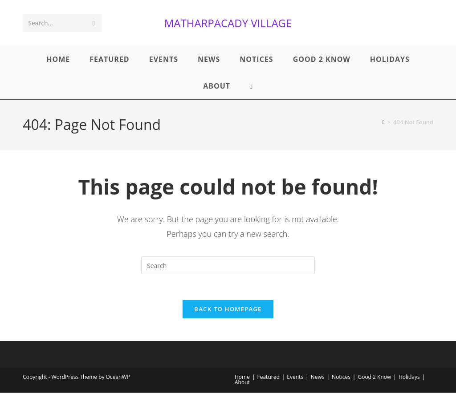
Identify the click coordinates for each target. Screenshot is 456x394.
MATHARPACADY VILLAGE (228, 23)
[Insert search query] (228, 265)
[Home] (384, 122)
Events (295, 378)
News (318, 378)
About (242, 383)
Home (242, 378)
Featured (268, 378)
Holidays (409, 378)
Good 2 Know (374, 378)
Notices (341, 378)
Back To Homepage (227, 310)
